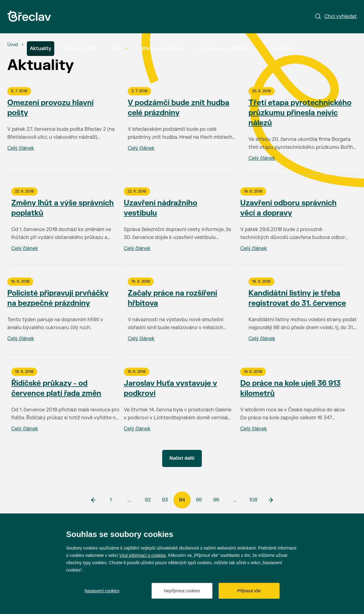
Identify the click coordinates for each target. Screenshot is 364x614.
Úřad (119, 49)
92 (148, 500)
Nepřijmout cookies (182, 590)
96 (216, 500)
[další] (270, 500)
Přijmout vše (249, 590)
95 (199, 500)
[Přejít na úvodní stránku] (29, 16)
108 (253, 500)
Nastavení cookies (101, 590)
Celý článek (20, 148)
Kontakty (282, 49)
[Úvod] (12, 45)
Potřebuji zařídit (79, 49)
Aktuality (40, 49)
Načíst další (182, 458)
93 (165, 500)
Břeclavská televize (163, 49)
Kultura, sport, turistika (228, 49)
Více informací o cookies (142, 555)
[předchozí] (93, 500)
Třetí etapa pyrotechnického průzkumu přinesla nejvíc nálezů (300, 113)
